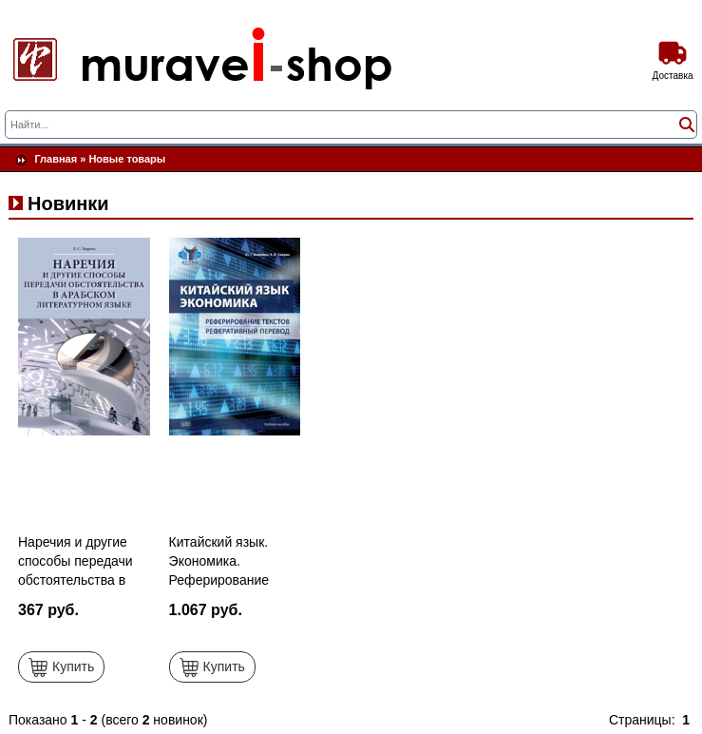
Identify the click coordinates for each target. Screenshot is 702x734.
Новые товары (126, 158)
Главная (55, 158)
